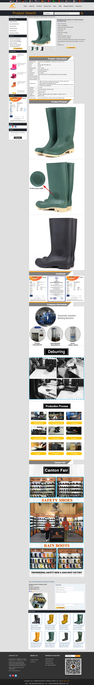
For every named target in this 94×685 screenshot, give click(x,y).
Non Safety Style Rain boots (37, 581)
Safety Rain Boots (13, 21)
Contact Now (18, 48)
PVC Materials (51, 581)
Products (39, 6)
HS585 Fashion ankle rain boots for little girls (21, 83)
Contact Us (78, 6)
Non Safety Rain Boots (21, 16)
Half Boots (46, 581)
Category (14, 16)
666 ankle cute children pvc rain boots (20, 56)
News (54, 6)
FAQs (60, 6)
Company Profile (34, 659)
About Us (31, 6)
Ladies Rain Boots (13, 28)
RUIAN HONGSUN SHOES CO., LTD (58, 683)
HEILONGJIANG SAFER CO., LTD (38, 683)
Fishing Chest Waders (14, 33)
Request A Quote (68, 6)
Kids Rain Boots (13, 30)
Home (25, 6)
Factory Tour (47, 6)
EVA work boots (13, 26)
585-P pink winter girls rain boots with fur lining (21, 65)
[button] (25, 109)
